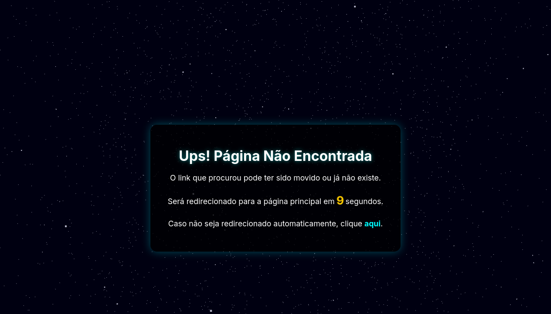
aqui (372, 223)
